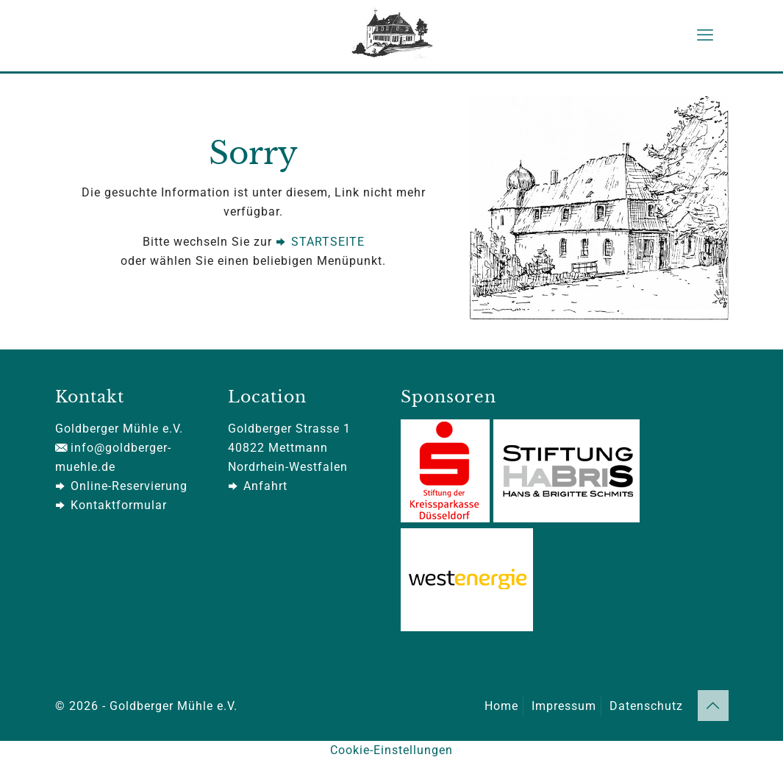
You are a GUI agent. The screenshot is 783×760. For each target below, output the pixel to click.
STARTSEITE (320, 242)
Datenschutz (646, 706)
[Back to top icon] (713, 705)
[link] (599, 208)
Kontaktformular (111, 505)
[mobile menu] (705, 35)
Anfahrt (257, 486)
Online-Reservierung (121, 486)
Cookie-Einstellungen (391, 750)
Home (501, 706)
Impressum (564, 706)
